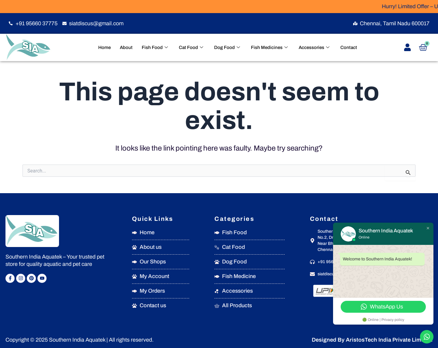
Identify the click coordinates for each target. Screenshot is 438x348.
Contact (348, 47)
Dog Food (227, 47)
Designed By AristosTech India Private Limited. (372, 340)
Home (104, 47)
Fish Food (155, 47)
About (126, 47)
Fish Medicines (269, 47)
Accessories (314, 47)
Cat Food (191, 47)
